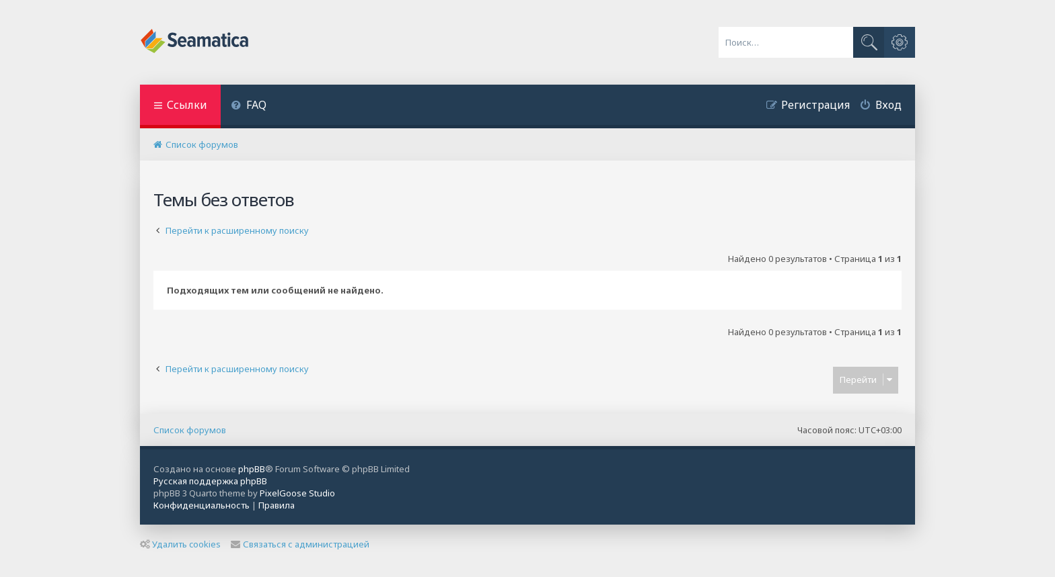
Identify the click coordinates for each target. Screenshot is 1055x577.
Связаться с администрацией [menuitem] (300, 544)
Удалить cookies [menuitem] (180, 544)
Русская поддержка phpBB (210, 481)
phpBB (251, 469)
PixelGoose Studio (297, 493)
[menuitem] (249, 106)
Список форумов (189, 430)
